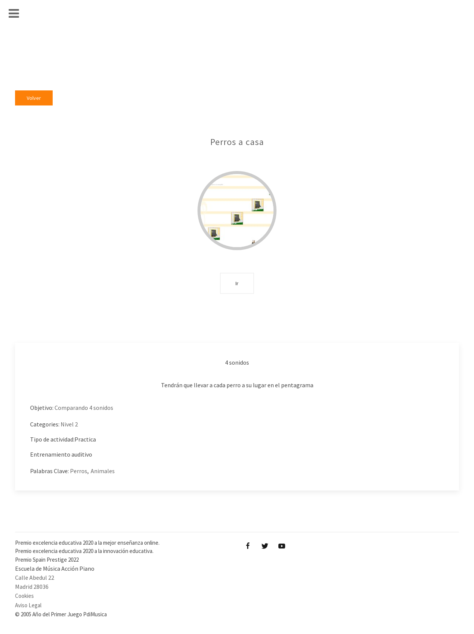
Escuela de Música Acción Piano (54, 568)
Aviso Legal (28, 605)
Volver (34, 98)
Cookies (24, 595)
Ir (237, 283)
